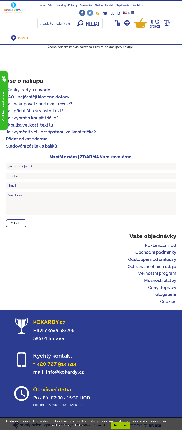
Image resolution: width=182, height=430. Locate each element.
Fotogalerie (164, 294)
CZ (98, 13)
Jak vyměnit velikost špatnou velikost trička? (51, 131)
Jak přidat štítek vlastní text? (34, 110)
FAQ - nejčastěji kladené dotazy (37, 96)
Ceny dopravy (162, 287)
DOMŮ (23, 38)
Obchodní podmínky (155, 252)
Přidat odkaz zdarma (27, 138)
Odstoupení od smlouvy (152, 259)
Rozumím (120, 425)
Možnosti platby (160, 280)
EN (119, 13)
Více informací (94, 425)
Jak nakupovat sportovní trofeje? (39, 103)
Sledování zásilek (104, 5)
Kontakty (138, 5)
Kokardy (72, 5)
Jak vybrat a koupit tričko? (32, 117)
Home (42, 5)
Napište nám (123, 5)
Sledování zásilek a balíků (31, 146)
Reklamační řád (160, 245)
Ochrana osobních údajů (152, 266)
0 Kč (155, 23)
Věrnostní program (157, 273)
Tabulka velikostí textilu (29, 125)
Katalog (61, 5)
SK (105, 13)
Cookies (168, 301)
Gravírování (86, 5)
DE (112, 13)
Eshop (51, 5)
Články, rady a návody (28, 89)
